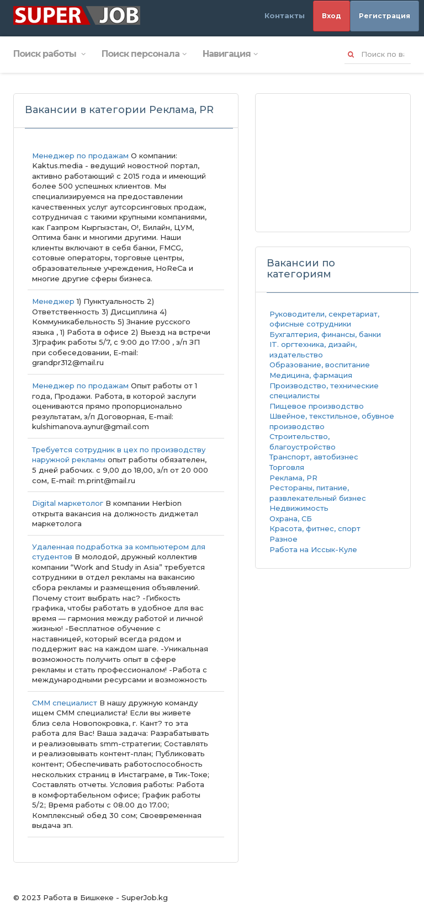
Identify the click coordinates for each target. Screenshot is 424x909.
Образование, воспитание (319, 364)
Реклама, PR (293, 477)
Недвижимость (298, 508)
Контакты (284, 15)
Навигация (230, 54)
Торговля (286, 467)
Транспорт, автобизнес (313, 456)
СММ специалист (64, 702)
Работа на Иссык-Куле (313, 549)
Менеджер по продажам (80, 155)
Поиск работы (49, 54)
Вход (331, 16)
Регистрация (384, 16)
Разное (283, 538)
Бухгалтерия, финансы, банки (325, 334)
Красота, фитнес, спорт (315, 528)
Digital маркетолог (67, 503)
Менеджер (54, 301)
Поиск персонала (144, 54)
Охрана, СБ (290, 518)
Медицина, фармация (310, 375)
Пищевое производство (316, 406)
